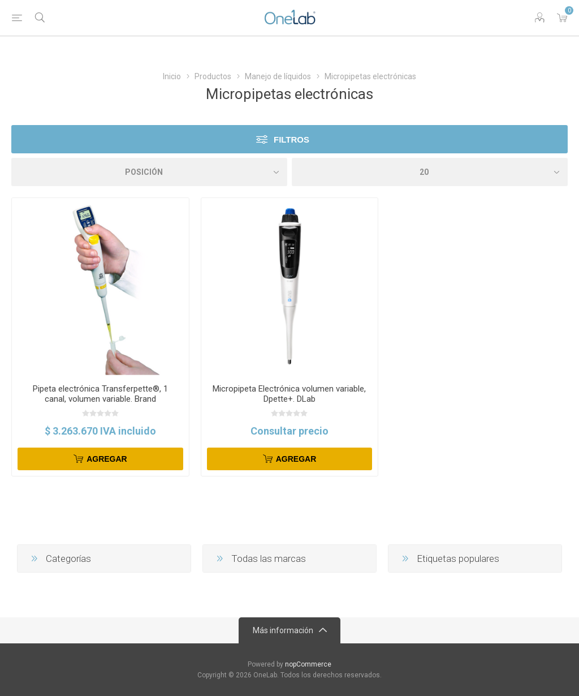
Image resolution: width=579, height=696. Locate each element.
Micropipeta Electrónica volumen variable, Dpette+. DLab (289, 394)
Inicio (172, 76)
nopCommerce (308, 664)
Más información (283, 630)
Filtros (291, 139)
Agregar (107, 458)
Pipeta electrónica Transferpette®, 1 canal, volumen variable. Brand (100, 394)
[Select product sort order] (149, 172)
